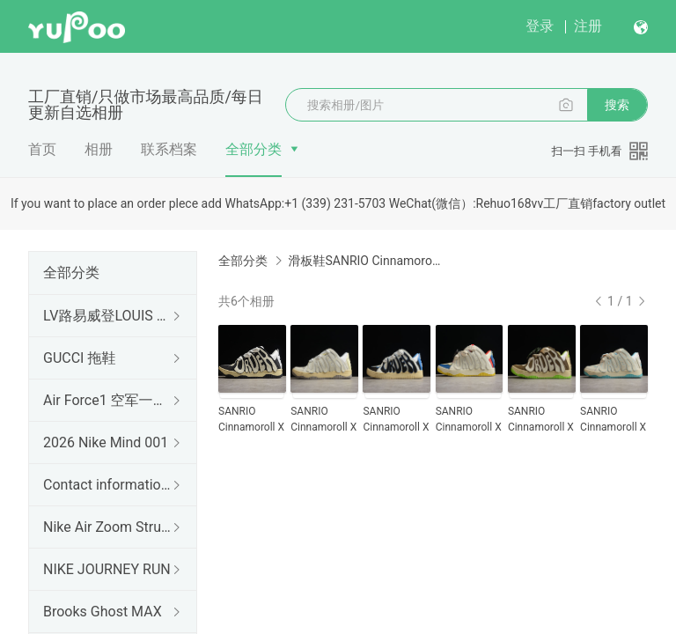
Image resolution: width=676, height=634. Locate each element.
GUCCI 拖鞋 (79, 358)
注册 (588, 26)
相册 (98, 149)
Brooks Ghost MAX (102, 611)
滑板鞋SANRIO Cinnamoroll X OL (365, 261)
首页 (42, 149)
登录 (539, 26)
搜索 (617, 105)
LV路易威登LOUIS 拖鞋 (109, 315)
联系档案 (169, 149)
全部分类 (253, 149)
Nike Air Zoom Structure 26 (109, 527)
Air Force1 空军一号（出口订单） (109, 400)
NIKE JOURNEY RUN (107, 569)
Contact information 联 (109, 484)
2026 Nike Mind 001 (105, 442)
